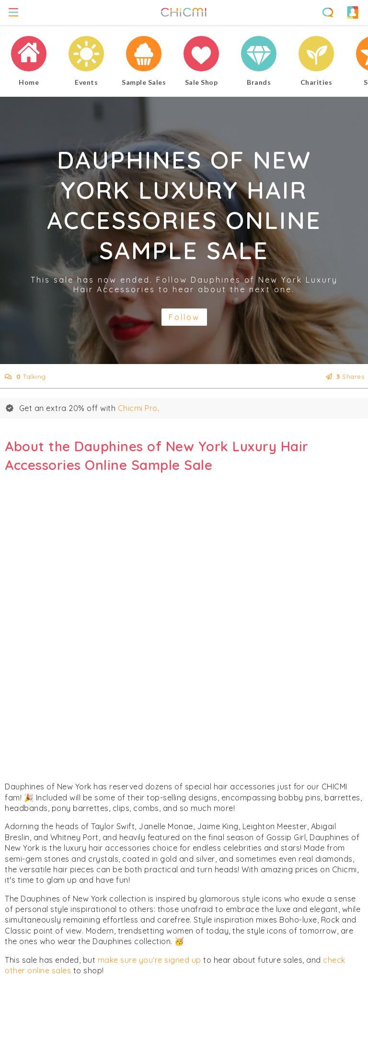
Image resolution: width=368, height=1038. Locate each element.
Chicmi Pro (138, 408)
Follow (184, 317)
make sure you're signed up (149, 960)
